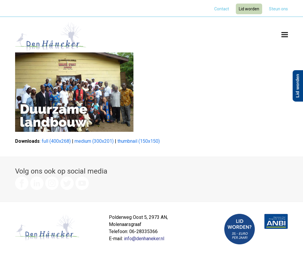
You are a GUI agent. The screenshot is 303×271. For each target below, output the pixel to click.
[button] (284, 34)
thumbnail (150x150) (138, 141)
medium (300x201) (94, 141)
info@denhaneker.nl (144, 238)
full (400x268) (56, 141)
